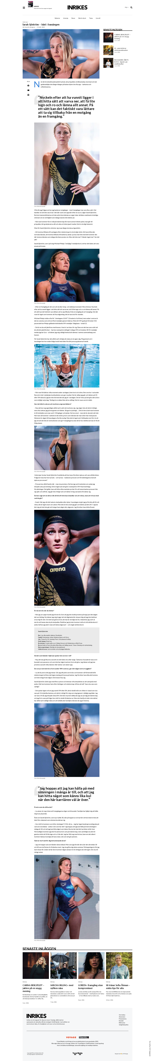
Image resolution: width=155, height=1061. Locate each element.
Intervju (65, 18)
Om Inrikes (122, 1015)
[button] (28, 85)
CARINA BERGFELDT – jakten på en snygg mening (122, 37)
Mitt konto (122, 1023)
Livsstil (98, 18)
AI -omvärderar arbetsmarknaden (121, 49)
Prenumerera (122, 1019)
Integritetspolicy (123, 1025)
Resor (73, 18)
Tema (91, 18)
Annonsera (122, 1017)
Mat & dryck (82, 18)
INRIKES (36, 6)
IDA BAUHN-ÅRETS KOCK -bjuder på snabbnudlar (121, 62)
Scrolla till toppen (150, 1048)
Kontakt (121, 1021)
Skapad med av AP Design (121, 1053)
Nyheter (57, 18)
